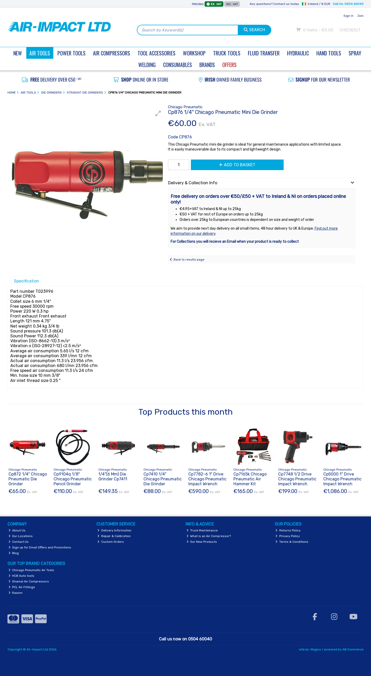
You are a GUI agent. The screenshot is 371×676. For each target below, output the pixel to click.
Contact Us (19, 542)
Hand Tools (328, 53)
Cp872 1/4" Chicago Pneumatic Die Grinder (28, 479)
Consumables (177, 65)
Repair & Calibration (114, 536)
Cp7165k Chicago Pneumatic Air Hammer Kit (250, 479)
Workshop (194, 53)
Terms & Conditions (291, 542)
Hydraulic (298, 53)
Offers (229, 65)
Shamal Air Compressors (29, 581)
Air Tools (39, 53)
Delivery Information (114, 530)
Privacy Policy (287, 536)
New (17, 53)
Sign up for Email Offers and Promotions (40, 547)
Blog (14, 553)
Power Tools (71, 53)
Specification (26, 281)
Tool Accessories (156, 53)
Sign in (348, 16)
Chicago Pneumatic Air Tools (31, 570)
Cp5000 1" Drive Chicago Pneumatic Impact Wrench (342, 479)
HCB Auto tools (22, 576)
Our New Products (202, 542)
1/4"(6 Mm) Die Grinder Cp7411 (112, 476)
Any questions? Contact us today (274, 4)
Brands (207, 65)
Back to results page (189, 259)
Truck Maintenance (202, 530)
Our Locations (21, 536)
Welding (147, 65)
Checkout (350, 30)
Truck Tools (226, 53)
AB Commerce (353, 649)
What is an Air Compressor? (209, 536)
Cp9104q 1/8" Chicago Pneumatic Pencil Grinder (73, 479)
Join (360, 16)
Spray (355, 53)
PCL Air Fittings (22, 587)
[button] (158, 113)
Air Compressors (111, 53)
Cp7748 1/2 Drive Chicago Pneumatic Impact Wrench (297, 479)
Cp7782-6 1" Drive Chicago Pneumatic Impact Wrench (207, 479)
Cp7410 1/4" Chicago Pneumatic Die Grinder (163, 479)
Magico (315, 649)
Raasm (16, 593)
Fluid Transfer (264, 53)
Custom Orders (110, 542)
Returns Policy (288, 530)
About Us (17, 530)
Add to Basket (237, 164)
